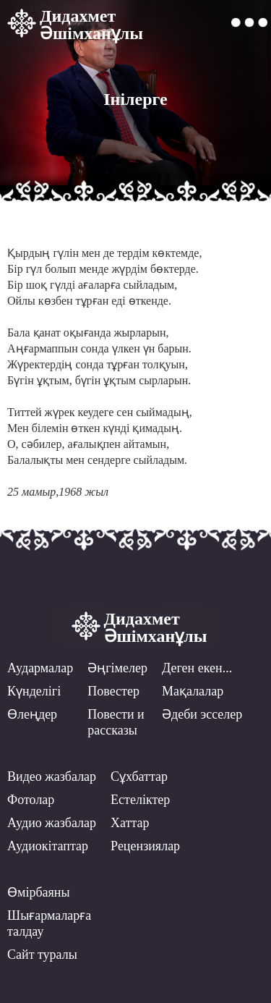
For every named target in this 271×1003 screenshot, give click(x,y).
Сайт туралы (42, 954)
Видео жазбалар (51, 776)
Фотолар (30, 799)
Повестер (113, 691)
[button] (249, 22)
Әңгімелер (117, 668)
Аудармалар (40, 668)
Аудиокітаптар (47, 846)
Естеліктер (140, 799)
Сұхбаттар (139, 776)
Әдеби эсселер (202, 714)
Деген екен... (197, 668)
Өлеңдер (32, 714)
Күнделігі (34, 691)
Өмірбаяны (38, 892)
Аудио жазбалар (51, 823)
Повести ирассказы (115, 722)
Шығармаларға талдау (49, 923)
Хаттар (130, 823)
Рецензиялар (145, 846)
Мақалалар (192, 691)
